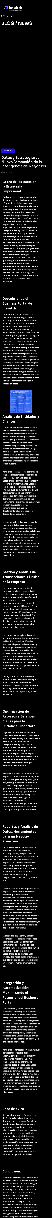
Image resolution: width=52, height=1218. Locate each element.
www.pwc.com (30, 269)
